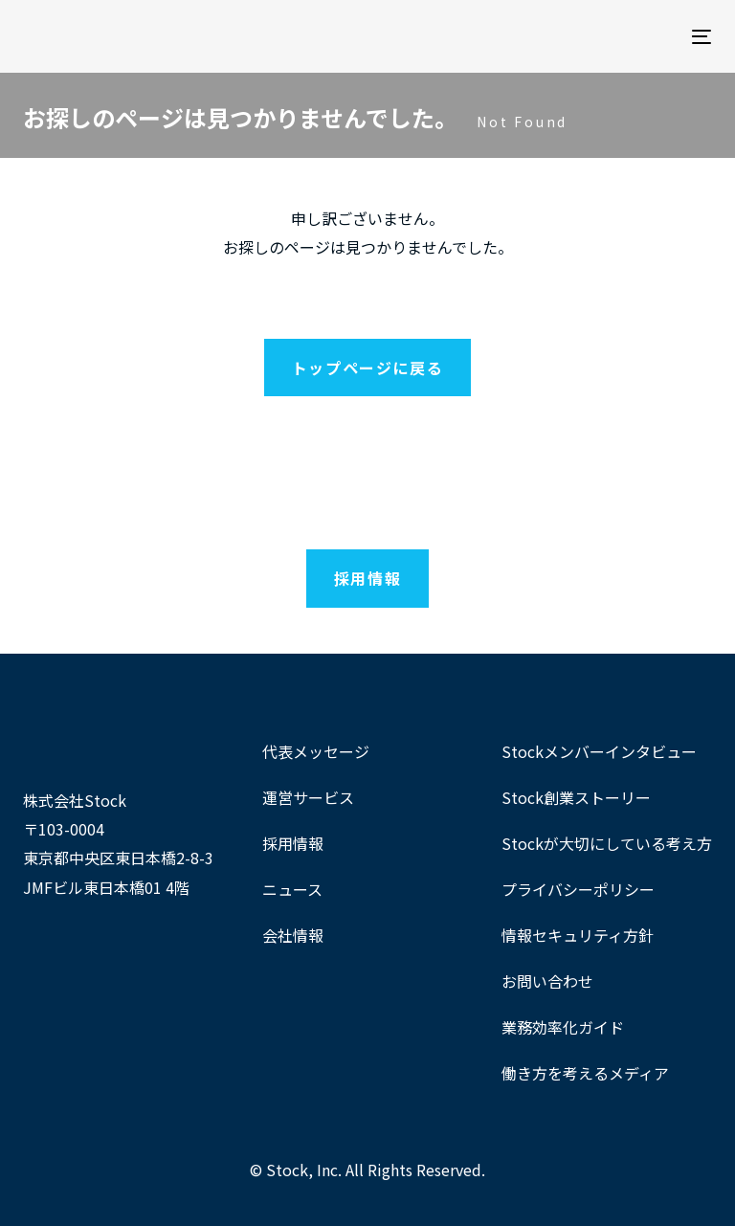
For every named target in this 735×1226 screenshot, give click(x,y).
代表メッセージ (315, 751)
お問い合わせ (547, 981)
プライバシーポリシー (578, 889)
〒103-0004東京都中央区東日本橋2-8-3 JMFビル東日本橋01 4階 (118, 858)
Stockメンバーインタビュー (599, 751)
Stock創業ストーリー (576, 797)
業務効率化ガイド (562, 1026)
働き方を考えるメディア (585, 1072)
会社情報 (292, 935)
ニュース (292, 889)
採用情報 (292, 843)
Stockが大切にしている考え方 (606, 843)
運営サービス (308, 797)
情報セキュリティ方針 (577, 935)
